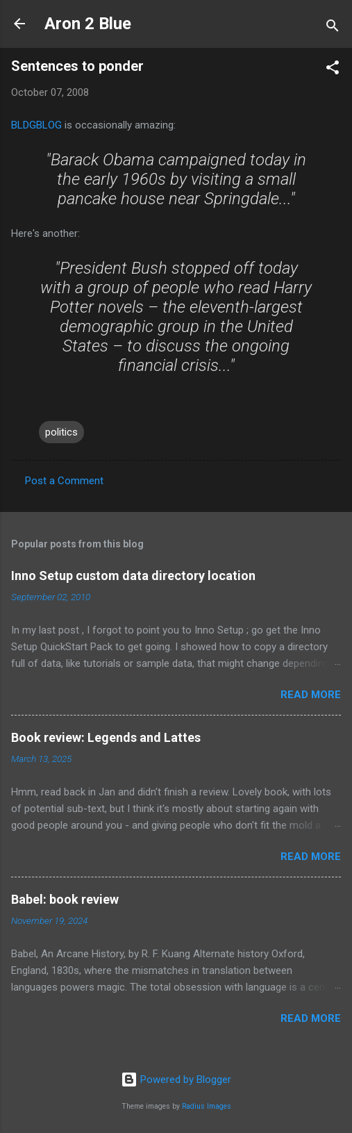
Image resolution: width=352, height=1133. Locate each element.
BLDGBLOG (38, 125)
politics (61, 432)
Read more (310, 694)
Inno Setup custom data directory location (133, 575)
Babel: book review (65, 899)
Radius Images (206, 1106)
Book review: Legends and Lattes (106, 737)
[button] (332, 70)
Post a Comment (64, 480)
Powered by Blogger (176, 1079)
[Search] (332, 28)
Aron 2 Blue (87, 23)
